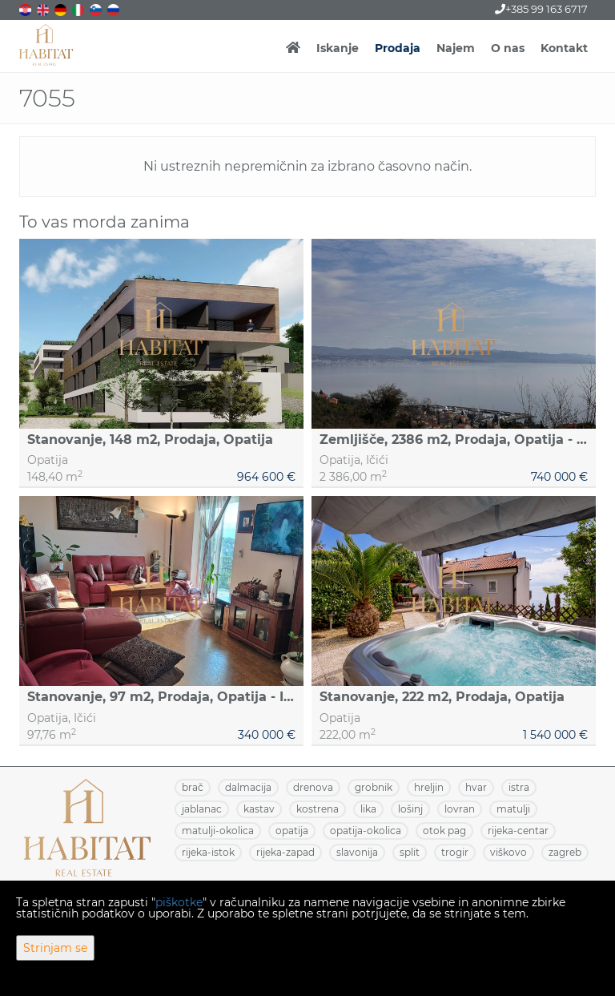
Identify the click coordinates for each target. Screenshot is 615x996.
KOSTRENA (317, 809)
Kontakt (564, 48)
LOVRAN (459, 809)
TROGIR (454, 852)
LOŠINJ (410, 809)
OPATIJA (291, 831)
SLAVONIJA (357, 852)
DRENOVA (313, 787)
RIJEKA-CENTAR (518, 831)
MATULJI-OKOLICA (218, 831)
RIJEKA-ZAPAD (285, 852)
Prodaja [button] (397, 48)
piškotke (179, 902)
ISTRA (518, 787)
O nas (508, 48)
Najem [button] (455, 48)
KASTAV (259, 809)
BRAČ (192, 787)
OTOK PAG (444, 831)
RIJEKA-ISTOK (208, 852)
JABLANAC (202, 809)
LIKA (368, 809)
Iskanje (337, 48)
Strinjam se (55, 948)
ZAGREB (565, 852)
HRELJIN (429, 787)
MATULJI (513, 809)
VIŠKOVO (508, 852)
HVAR (476, 787)
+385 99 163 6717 (541, 8)
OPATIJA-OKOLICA (365, 831)
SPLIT (410, 852)
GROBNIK (373, 787)
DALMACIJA (248, 787)
